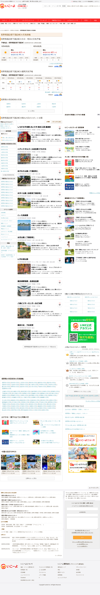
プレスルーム (42, 572)
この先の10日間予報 (55, 63)
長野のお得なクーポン (7, 506)
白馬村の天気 (42, 408)
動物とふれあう (84, 6)
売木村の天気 (15, 404)
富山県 (81, 395)
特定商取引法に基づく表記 (27, 580)
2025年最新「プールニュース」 (8, 251)
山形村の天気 (6, 408)
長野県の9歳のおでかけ (7, 206)
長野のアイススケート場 (27, 517)
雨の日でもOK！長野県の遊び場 (74, 417)
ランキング (43, 20)
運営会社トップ (62, 567)
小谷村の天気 (51, 408)
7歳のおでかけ (91, 308)
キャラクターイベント (6, 239)
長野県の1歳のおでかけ (7, 184)
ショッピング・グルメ (6, 220)
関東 (14, 23)
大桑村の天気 (33, 406)
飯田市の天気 (4, 157)
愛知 (34, 23)
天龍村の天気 (24, 404)
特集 (95, 20)
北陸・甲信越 (41, 23)
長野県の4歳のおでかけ (7, 192)
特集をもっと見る (94, 193)
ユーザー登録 (4, 532)
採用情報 (60, 575)
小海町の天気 (6, 391)
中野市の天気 (43, 384)
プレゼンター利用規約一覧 (45, 567)
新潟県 (76, 395)
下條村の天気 (6, 404)
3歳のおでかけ (91, 300)
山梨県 (96, 395)
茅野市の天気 (15, 386)
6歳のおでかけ (73, 308)
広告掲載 (23, 572)
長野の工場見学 (5, 502)
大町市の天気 (52, 384)
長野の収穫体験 (37, 502)
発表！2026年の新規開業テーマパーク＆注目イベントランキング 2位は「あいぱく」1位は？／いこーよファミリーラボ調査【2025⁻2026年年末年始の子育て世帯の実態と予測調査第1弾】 (35, 539)
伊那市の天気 (4, 168)
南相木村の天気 (24, 400)
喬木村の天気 (42, 404)
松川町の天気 (54, 393)
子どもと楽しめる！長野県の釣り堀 (75, 425)
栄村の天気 (45, 410)
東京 (17, 23)
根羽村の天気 (52, 402)
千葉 (24, 23)
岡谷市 (54, 104)
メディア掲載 (42, 575)
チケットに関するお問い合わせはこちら (82, 542)
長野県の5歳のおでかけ (7, 195)
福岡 (75, 23)
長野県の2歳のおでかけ (7, 187)
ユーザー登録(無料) (88, 1)
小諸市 (54, 106)
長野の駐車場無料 (29, 506)
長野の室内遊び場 (18, 512)
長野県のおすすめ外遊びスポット (75, 429)
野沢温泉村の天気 (26, 410)
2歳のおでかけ (73, 300)
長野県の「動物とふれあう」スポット (76, 413)
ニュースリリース (25, 575)
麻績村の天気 (42, 406)
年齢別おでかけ (56, 20)
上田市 (39, 104)
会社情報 (78, 572)
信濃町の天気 (36, 397)
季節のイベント (5, 228)
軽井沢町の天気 (26, 391)
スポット (4, 20)
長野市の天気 (4, 147)
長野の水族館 (55, 512)
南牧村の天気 (15, 400)
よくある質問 (42, 569)
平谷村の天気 (43, 402)
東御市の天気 (51, 386)
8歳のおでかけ (73, 311)
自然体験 (3, 212)
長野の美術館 (47, 512)
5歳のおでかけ (91, 304)
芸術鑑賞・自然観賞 (6, 226)
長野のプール (45, 497)
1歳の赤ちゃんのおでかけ (91, 297)
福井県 (91, 395)
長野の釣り (31, 497)
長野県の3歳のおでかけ (7, 189)
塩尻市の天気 (24, 386)
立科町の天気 (46, 391)
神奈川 (21, 23)
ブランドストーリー (81, 567)
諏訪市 (24, 106)
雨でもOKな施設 (57, 121)
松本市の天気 (4, 149)
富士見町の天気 (17, 393)
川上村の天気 (6, 400)
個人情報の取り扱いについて (82, 530)
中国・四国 (62, 23)
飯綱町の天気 (45, 397)
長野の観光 (52, 497)
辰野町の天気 (27, 393)
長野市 (9, 104)
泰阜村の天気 (33, 404)
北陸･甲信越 (69, 395)
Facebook (23, 577)
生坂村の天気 (51, 406)
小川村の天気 (37, 410)
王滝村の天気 (24, 406)
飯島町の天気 (45, 393)
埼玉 (27, 23)
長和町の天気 (55, 391)
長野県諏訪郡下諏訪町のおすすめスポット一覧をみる (40, 346)
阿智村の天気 (34, 402)
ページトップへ (94, 487)
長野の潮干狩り (38, 517)
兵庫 (56, 23)
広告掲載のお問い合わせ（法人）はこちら (82, 532)
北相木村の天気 (35, 400)
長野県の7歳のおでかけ (7, 200)
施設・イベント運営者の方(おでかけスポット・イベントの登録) (26, 532)
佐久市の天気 (33, 386)
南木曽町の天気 (33, 395)
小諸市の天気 (4, 166)
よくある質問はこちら (82, 544)
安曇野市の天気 (6, 388)
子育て (86, 20)
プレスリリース (80, 575)
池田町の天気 (52, 395)
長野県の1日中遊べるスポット (74, 421)
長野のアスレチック (40, 506)
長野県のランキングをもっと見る (82, 391)
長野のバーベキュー (22, 497)
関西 (47, 23)
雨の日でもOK (75, 6)
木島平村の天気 (15, 410)
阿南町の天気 (15, 395)
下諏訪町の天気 (6, 393)
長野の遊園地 (4, 497)
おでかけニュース (73, 20)
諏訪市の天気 (4, 160)
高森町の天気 (6, 395)
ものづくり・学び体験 (6, 231)
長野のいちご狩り (47, 517)
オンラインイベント (28, 20)
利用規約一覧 (24, 569)
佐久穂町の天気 (15, 391)
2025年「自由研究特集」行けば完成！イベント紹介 (8, 255)
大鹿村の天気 (6, 406)
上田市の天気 (4, 152)
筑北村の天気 (24, 408)
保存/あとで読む (76, 1)
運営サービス (61, 572)
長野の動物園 (12, 497)
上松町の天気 (24, 395)
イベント (14, 20)
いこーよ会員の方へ (82, 546)
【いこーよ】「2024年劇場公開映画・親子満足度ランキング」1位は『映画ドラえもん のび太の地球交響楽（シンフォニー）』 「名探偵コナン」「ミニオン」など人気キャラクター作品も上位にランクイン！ (35, 550)
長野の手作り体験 (14, 502)
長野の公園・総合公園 (52, 506)
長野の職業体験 (46, 502)
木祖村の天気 (15, 406)
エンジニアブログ (62, 577)
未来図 (77, 569)
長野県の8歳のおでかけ (7, 203)
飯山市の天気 (6, 386)
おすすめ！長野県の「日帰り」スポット (77, 409)
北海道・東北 (3, 23)
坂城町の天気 (6, 397)
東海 (31, 23)
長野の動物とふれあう (26, 502)
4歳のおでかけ (73, 304)
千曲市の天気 (42, 386)
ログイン (97, 1)
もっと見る (57, 555)
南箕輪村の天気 (6, 402)
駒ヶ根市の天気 (5, 171)
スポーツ (3, 215)
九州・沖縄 (70, 23)
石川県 (86, 395)
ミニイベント (4, 237)
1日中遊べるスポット (94, 6)
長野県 (82, 397)
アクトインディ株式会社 (77, 564)
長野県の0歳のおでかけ (7, 181)
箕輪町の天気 (36, 393)
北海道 (9, 23)
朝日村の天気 (15, 408)
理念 (59, 569)
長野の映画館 (27, 512)
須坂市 (39, 106)
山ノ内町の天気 (26, 397)
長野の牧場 (38, 497)
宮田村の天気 (25, 402)
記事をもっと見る (31, 478)
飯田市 (9, 106)
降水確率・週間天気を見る (53, 92)
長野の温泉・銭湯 (5, 517)
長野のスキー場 (15, 517)
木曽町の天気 (43, 395)
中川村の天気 (16, 402)
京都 (53, 23)
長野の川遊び (4, 508)
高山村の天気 (6, 410)
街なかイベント (5, 234)
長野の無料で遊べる (19, 506)
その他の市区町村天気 (8, 175)
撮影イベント (4, 223)
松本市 (24, 104)
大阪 (50, 23)
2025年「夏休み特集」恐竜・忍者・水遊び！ (7, 247)
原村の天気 (53, 400)
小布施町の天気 (15, 397)
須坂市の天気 (4, 163)
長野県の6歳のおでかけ (7, 198)
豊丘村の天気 (51, 404)
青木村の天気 (45, 400)
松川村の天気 (33, 408)
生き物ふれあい (5, 218)
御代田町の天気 (36, 391)
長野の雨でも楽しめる (7, 512)
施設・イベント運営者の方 (27, 567)
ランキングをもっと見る (93, 401)
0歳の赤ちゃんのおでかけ (73, 297)
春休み (69, 6)
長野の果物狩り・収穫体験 (8, 519)
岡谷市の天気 (4, 155)
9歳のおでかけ (91, 311)
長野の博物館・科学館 (37, 512)
